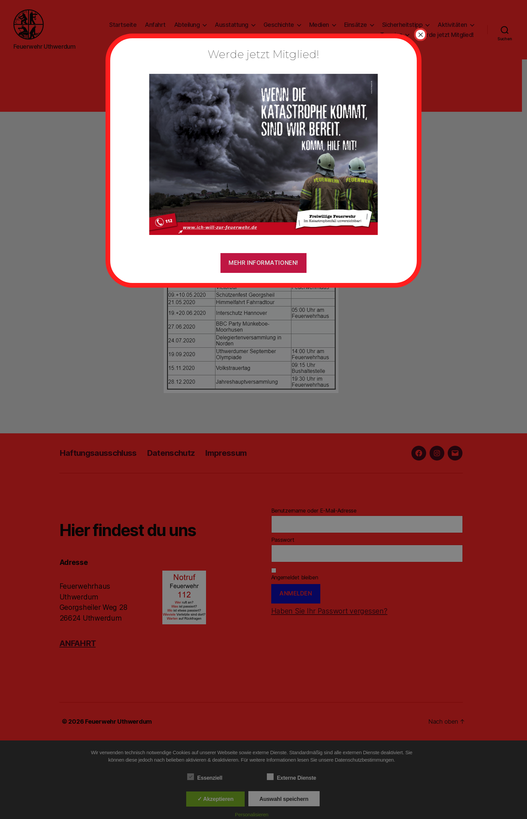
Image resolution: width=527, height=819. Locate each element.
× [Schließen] (420, 35)
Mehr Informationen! (263, 262)
